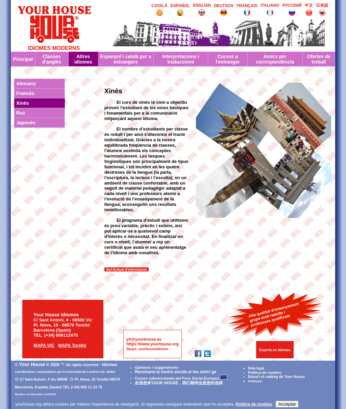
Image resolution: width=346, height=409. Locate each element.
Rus (20, 113)
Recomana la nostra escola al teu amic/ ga (175, 371)
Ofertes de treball (318, 59)
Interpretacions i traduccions (180, 59)
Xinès (22, 103)
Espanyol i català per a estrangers (125, 59)
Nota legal (256, 368)
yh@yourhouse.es (144, 339)
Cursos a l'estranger (228, 59)
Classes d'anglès (51, 59)
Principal (23, 59)
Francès (25, 93)
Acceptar (287, 404)
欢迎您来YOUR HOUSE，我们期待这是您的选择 (179, 383)
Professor (255, 381)
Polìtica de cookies (264, 372)
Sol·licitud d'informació (126, 269)
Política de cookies (254, 404)
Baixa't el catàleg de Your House (276, 377)
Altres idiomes (83, 59)
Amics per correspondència (275, 59)
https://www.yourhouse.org (152, 344)
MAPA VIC (43, 345)
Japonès (25, 122)
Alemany (26, 83)
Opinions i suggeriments (156, 367)
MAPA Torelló (72, 345)
